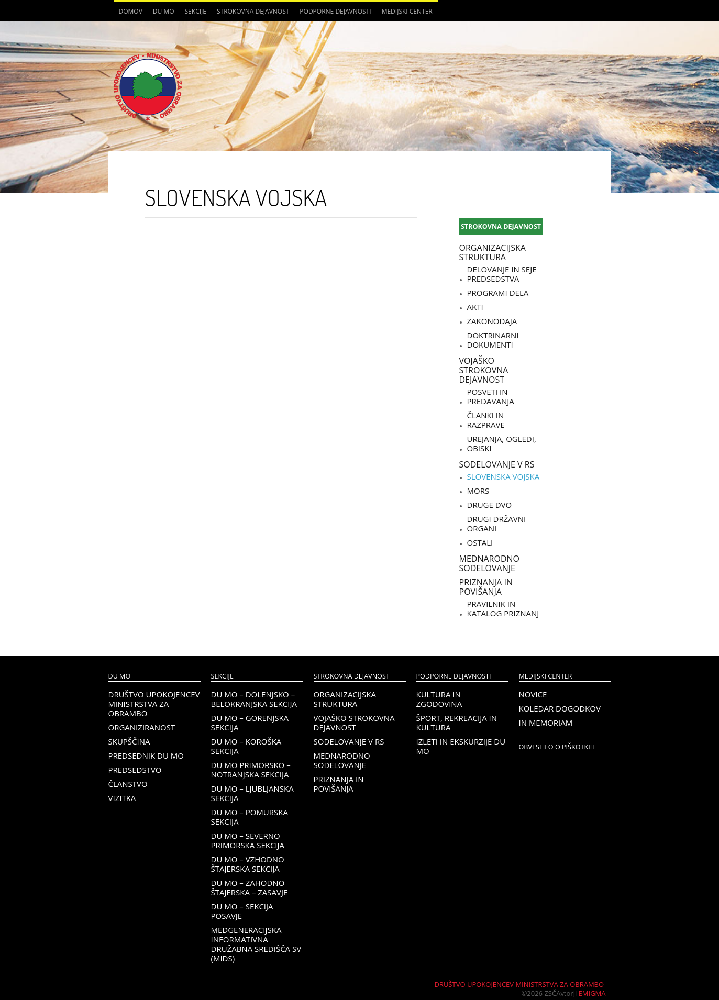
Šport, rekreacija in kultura (456, 722)
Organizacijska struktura (492, 252)
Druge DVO (489, 504)
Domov (130, 11)
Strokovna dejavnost (253, 11)
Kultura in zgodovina (439, 699)
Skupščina (129, 741)
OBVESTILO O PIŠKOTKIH (557, 746)
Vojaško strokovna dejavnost (483, 370)
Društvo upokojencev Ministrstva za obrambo (154, 704)
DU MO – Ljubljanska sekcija (252, 793)
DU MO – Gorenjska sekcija (250, 722)
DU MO (163, 11)
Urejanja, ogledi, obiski (501, 443)
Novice (533, 694)
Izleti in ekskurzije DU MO (461, 746)
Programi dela (498, 292)
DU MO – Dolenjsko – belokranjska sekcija (254, 699)
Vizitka (122, 798)
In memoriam (546, 722)
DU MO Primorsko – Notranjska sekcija (251, 769)
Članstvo (128, 783)
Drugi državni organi (496, 523)
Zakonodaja (492, 321)
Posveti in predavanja (490, 396)
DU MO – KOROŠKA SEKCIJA (246, 746)
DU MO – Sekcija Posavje (242, 911)
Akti (475, 307)
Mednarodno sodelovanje (489, 563)
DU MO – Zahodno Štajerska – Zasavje (249, 887)
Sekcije (195, 11)
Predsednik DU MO (146, 755)
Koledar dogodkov (560, 708)
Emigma (592, 993)
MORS (478, 490)
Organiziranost (141, 727)
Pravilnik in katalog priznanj (503, 608)
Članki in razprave (486, 419)
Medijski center (407, 11)
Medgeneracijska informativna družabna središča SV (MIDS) (256, 944)
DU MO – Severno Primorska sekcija (248, 840)
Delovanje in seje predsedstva (502, 273)
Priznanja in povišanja (486, 586)
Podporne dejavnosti (335, 11)
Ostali (480, 542)
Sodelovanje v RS (497, 464)
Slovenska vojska (503, 476)
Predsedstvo (135, 769)
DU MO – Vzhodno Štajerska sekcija (247, 863)
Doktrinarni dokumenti (493, 339)
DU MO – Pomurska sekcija (249, 816)
